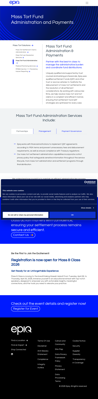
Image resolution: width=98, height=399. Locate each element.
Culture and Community (60, 342)
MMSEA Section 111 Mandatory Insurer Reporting (27, 70)
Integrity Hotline (41, 366)
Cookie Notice (79, 341)
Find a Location (19, 340)
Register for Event (25, 308)
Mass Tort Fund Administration (26, 62)
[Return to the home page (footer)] (14, 3)
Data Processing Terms (60, 377)
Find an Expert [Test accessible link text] (19, 345)
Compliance (43, 359)
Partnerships (22, 131)
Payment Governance (72, 131)
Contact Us (23, 235)
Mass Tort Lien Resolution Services (25, 56)
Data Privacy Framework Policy (61, 357)
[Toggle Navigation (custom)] (87, 3)
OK (72, 215)
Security (76, 346)
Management (45, 131)
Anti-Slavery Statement (43, 352)
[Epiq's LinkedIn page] (12, 354)
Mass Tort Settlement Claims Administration (26, 51)
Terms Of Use (44, 341)
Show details (86, 208)
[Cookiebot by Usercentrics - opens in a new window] (85, 182)
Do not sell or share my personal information (25, 215)
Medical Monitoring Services (27, 66)
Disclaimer (42, 346)
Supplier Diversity (76, 352)
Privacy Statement (60, 367)
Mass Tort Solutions (23, 45)
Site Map (59, 349)
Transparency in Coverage (79, 361)
